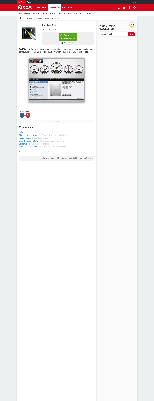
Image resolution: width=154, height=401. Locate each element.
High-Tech (21, 2)
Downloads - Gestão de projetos (53, 141)
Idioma (134, 2)
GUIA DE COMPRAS (85, 13)
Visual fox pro (25, 138)
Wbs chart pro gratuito (28, 141)
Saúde (29, 2)
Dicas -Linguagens (40, 138)
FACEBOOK (44, 13)
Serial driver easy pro (28, 147)
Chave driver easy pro (28, 135)
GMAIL (75, 13)
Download (67, 36)
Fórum (37, 8)
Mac (47, 18)
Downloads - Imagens (41, 144)
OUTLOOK (52, 13)
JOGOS (20, 13)
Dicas (44, 8)
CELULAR (36, 13)
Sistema (39, 18)
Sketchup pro (24, 144)
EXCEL (60, 13)
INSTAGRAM (67, 13)
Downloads (54, 8)
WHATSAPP (27, 13)
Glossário (67, 8)
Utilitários (55, 18)
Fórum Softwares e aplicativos (54, 135)
